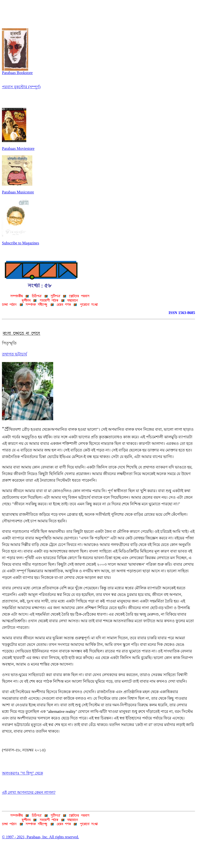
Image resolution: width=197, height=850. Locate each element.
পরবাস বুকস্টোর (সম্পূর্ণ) (21, 87)
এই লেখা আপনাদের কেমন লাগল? (28, 792)
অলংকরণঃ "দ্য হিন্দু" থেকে (22, 773)
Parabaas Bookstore (17, 71)
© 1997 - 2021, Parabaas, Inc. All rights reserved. (40, 837)
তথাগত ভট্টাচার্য (14, 354)
